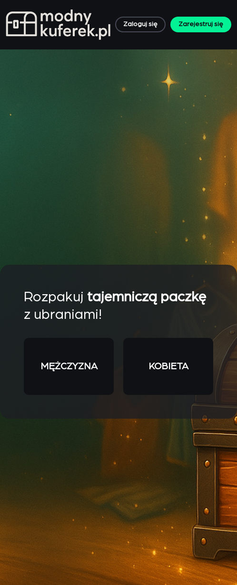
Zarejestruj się (200, 24)
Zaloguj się (140, 24)
